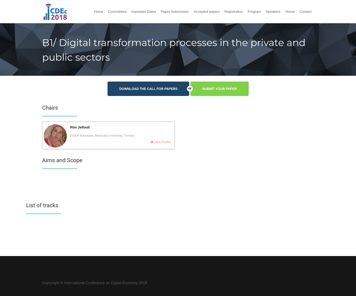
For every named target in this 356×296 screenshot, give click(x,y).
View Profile (160, 143)
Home (98, 11)
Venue (290, 11)
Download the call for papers (154, 89)
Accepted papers (207, 11)
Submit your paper (219, 89)
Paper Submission (175, 11)
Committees (117, 11)
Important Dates (143, 11)
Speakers (273, 11)
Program (254, 11)
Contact (306, 11)
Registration (233, 11)
